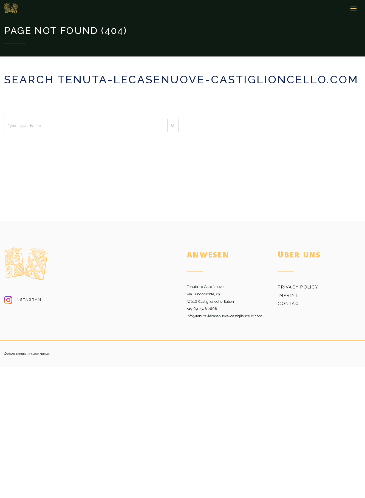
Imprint (288, 295)
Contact (290, 303)
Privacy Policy (298, 287)
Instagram (22, 299)
